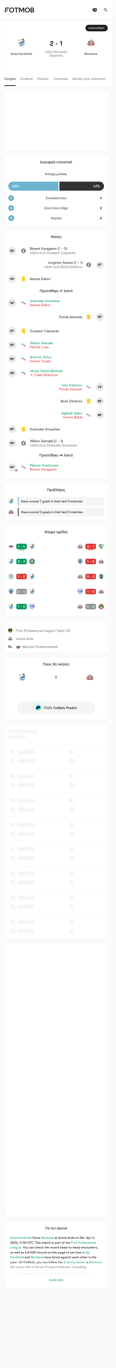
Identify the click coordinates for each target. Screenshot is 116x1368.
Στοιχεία (10, 79)
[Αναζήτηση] (105, 10)
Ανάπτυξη (56, 1280)
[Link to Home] (19, 10)
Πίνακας (43, 79)
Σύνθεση (26, 79)
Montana (47, 1237)
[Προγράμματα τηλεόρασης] (94, 10)
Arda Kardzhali (21, 1237)
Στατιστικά (60, 79)
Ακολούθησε (96, 28)
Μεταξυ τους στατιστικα (88, 79)
